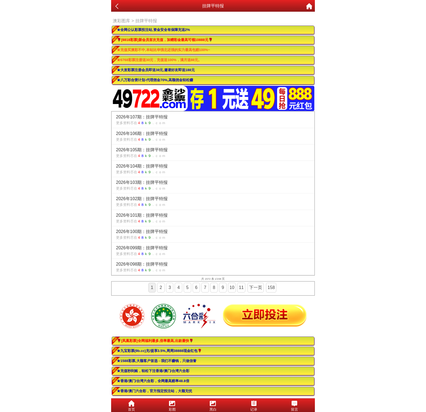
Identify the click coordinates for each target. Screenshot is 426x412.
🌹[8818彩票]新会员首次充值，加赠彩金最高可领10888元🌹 (165, 40)
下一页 (255, 287)
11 (241, 287)
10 (232, 287)
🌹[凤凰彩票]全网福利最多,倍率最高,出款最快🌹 (155, 341)
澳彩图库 (121, 20)
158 (271, 287)
